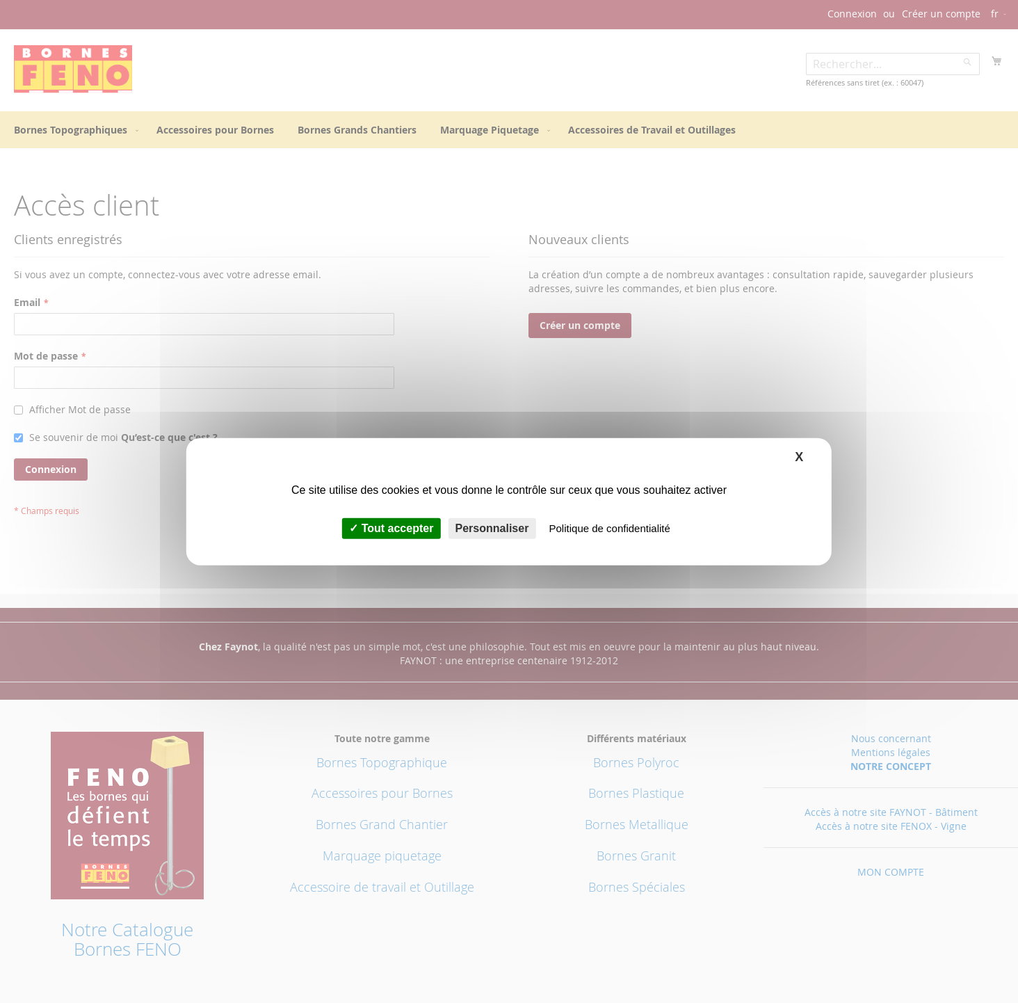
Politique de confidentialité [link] (609, 528)
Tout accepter (391, 528)
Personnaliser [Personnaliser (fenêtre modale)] (492, 528)
